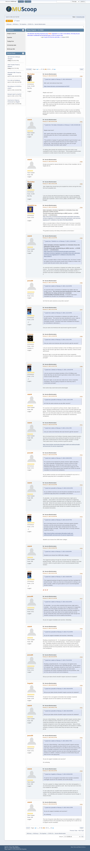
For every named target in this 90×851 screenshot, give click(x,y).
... (40, 69)
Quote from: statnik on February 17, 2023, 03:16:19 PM (58, 601)
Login (42, 37)
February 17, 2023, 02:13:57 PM (50, 424)
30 (48, 69)
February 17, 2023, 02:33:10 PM (50, 454)
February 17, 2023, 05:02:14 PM (50, 573)
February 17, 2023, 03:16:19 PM (50, 484)
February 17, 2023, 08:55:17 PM (50, 707)
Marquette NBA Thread (14, 72)
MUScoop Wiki (11, 49)
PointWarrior (17, 80)
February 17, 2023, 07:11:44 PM (50, 598)
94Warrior (10, 66)
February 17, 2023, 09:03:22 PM (50, 804)
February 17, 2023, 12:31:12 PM (50, 309)
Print (81, 69)
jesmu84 (30, 280)
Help (72, 847)
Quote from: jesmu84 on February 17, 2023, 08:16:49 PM (59, 688)
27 (41, 69)
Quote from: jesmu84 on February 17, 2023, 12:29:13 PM (59, 399)
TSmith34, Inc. (32, 205)
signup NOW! (65, 37)
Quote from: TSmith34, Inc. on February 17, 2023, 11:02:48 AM (60, 241)
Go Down (28, 69)
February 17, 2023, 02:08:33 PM (50, 396)
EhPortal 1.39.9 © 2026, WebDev (11, 846)
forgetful (30, 683)
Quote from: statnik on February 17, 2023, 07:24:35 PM (58, 660)
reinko (29, 307)
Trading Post (10, 41)
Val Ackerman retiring (13, 57)
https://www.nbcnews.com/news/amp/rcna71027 (56, 86)
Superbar (9, 37)
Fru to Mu (10, 80)
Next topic (81, 830)
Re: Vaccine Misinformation (50, 74)
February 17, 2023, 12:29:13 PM (50, 282)
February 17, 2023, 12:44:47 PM (50, 366)
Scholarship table (80, 17)
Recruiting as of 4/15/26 (14, 86)
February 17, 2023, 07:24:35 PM (50, 628)
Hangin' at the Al (11, 33)
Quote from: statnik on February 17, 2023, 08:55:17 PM (58, 741)
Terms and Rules (77, 847)
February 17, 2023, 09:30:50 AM (50, 75)
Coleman (30, 334)
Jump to (61, 836)
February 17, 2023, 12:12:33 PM (50, 237)
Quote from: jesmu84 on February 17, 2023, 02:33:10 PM (59, 488)
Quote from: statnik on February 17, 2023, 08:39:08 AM (58, 79)
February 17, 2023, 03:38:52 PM (50, 548)
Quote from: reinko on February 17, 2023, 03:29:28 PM (58, 551)
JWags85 (17, 102)
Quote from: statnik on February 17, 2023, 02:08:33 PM (58, 458)
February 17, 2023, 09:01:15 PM (50, 737)
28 (43, 69)
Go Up (28, 828)
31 (49, 69)
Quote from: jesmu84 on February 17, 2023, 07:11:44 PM (59, 631)
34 (53, 69)
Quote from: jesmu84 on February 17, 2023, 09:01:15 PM (59, 807)
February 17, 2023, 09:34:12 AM (50, 121)
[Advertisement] (54, 52)
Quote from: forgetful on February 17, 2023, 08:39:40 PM (58, 774)
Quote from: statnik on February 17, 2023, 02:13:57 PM (58, 520)
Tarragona (10, 58)
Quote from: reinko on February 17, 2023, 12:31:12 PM (58, 339)
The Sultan (31, 74)
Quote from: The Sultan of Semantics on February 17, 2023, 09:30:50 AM (62, 125)
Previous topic (73, 830)
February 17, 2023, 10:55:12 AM (50, 183)
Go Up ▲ (84, 847)
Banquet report (11, 94)
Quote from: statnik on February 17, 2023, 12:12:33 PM (58, 286)
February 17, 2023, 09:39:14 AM (50, 161)
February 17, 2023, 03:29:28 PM (50, 516)
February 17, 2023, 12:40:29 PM (50, 336)
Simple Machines (16, 847)
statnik (29, 119)
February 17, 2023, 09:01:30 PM (50, 770)
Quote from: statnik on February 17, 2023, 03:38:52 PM (58, 576)
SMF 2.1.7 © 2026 (8, 847)
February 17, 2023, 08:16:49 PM (50, 656)
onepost (9, 88)
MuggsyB (10, 74)
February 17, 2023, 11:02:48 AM (50, 207)
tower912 (19, 94)
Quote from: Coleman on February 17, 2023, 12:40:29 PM (59, 369)
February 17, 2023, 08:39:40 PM (50, 685)
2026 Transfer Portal (13, 64)
